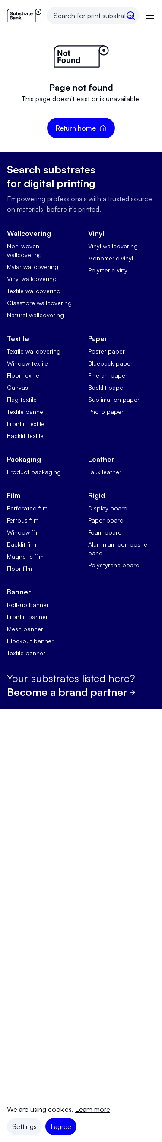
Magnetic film (25, 556)
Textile (18, 338)
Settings (24, 1126)
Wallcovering (29, 233)
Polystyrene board (114, 565)
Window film (24, 532)
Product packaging (34, 472)
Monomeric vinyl (110, 258)
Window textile (27, 363)
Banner (19, 592)
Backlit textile (25, 435)
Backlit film (21, 544)
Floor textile (23, 375)
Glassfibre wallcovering (39, 303)
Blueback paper (110, 363)
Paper (98, 338)
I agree (61, 1126)
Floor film (19, 568)
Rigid (96, 495)
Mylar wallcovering (32, 266)
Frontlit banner (27, 616)
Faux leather (104, 472)
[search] (131, 15)
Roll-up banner (28, 604)
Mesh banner (25, 628)
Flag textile (22, 399)
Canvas (17, 387)
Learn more (92, 1109)
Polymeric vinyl (108, 270)
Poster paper (106, 351)
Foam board (105, 532)
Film (13, 495)
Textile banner (26, 411)
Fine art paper (107, 375)
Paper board (106, 520)
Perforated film (27, 508)
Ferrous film (22, 520)
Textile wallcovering (33, 290)
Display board (107, 508)
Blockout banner (30, 641)
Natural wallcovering (35, 315)
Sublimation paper (114, 399)
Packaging (24, 459)
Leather (101, 459)
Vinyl (96, 233)
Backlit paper (106, 387)
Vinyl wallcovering (32, 278)
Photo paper (106, 411)
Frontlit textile (25, 423)
